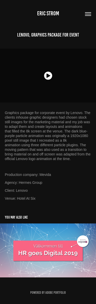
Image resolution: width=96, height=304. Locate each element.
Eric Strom (48, 13)
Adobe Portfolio (55, 293)
